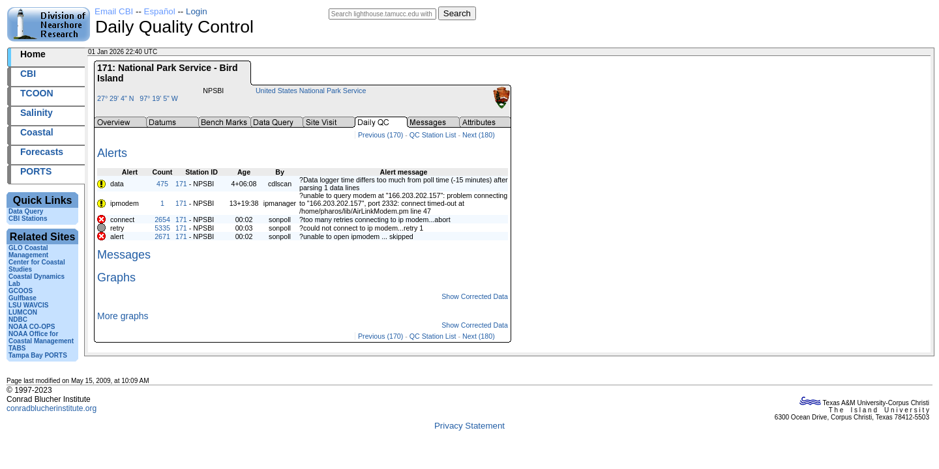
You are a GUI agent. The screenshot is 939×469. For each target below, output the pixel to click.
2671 (162, 236)
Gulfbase (22, 298)
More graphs (123, 316)
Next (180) (478, 135)
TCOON (36, 93)
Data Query (25, 211)
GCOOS (20, 290)
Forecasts (41, 152)
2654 (162, 219)
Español (159, 11)
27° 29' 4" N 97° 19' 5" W (137, 98)
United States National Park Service (311, 90)
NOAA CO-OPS (31, 326)
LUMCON (22, 312)
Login (196, 11)
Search (457, 13)
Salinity (36, 112)
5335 (162, 228)
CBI (28, 73)
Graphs (116, 277)
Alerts (112, 153)
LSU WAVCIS (28, 305)
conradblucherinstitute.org (52, 408)
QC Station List (433, 135)
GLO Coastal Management (28, 251)
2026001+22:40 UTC (189, 51)
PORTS (36, 171)
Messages (124, 254)
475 (162, 184)
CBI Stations (27, 218)
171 (181, 184)
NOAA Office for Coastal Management (41, 337)
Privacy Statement (469, 426)
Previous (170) (380, 135)
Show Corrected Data (474, 296)
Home (33, 54)
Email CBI (114, 11)
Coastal (36, 132)
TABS (16, 348)
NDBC (17, 319)
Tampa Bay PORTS (37, 355)
